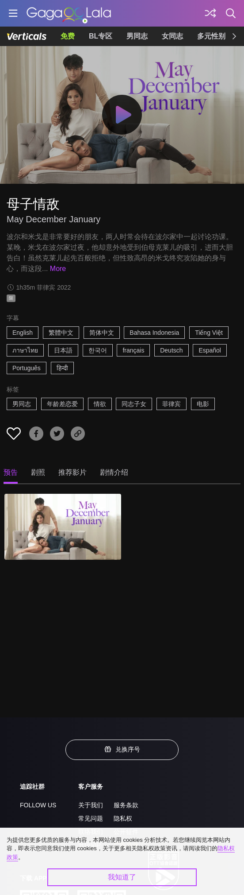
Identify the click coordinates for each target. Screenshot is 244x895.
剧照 (38, 472)
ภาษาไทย (25, 350)
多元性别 (211, 36)
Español (209, 350)
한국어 (97, 350)
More (58, 268)
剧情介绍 (114, 472)
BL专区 (100, 36)
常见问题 (90, 818)
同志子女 (134, 403)
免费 (68, 36)
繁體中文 (61, 332)
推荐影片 (72, 472)
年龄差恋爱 (62, 403)
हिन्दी (62, 368)
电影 (203, 403)
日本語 (63, 350)
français (133, 350)
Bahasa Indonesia (154, 332)
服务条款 (126, 805)
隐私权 (123, 818)
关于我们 (90, 805)
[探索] (210, 13)
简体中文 (101, 332)
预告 (11, 472)
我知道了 (122, 877)
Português (26, 368)
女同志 (172, 36)
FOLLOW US (38, 805)
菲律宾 (171, 403)
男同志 (137, 36)
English (22, 332)
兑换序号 (122, 749)
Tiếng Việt (209, 332)
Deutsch (171, 350)
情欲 (100, 403)
